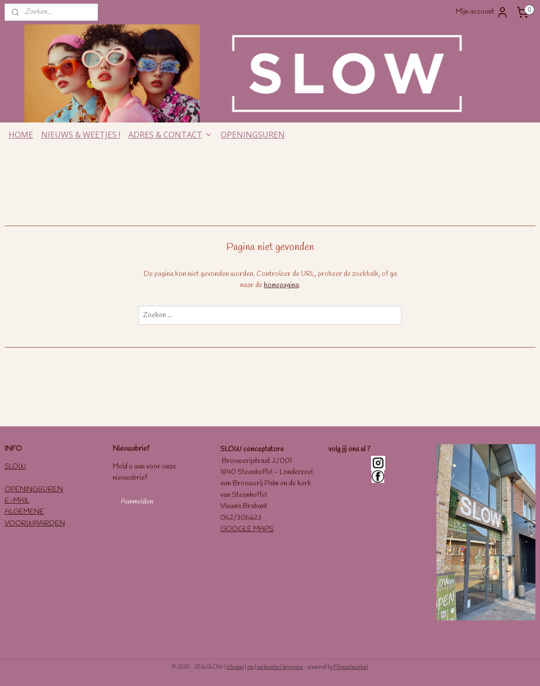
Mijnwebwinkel (350, 667)
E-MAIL (17, 501)
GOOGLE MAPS (247, 529)
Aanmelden (137, 502)
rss (250, 667)
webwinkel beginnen (280, 667)
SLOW (15, 467)
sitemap (235, 667)
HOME (21, 134)
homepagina (281, 286)
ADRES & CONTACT (170, 134)
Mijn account (482, 12)
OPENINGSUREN (253, 134)
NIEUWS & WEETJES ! (80, 134)
